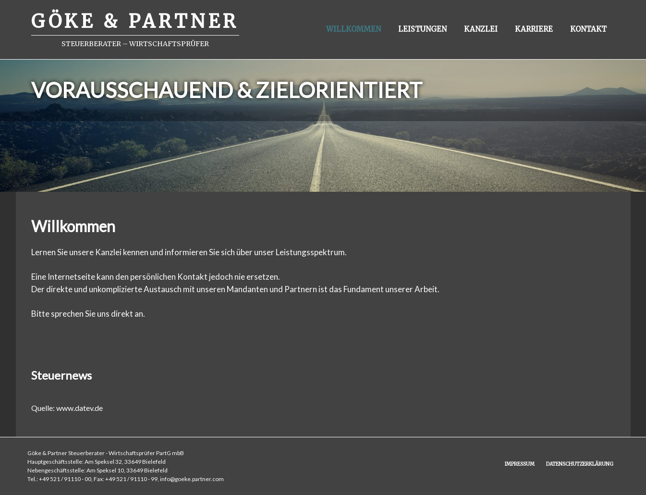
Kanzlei (481, 29)
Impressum (520, 464)
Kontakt (588, 29)
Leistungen (422, 29)
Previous (19, 116)
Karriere (534, 29)
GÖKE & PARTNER (135, 21)
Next (627, 116)
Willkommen (353, 29)
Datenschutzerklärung (579, 464)
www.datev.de (79, 407)
